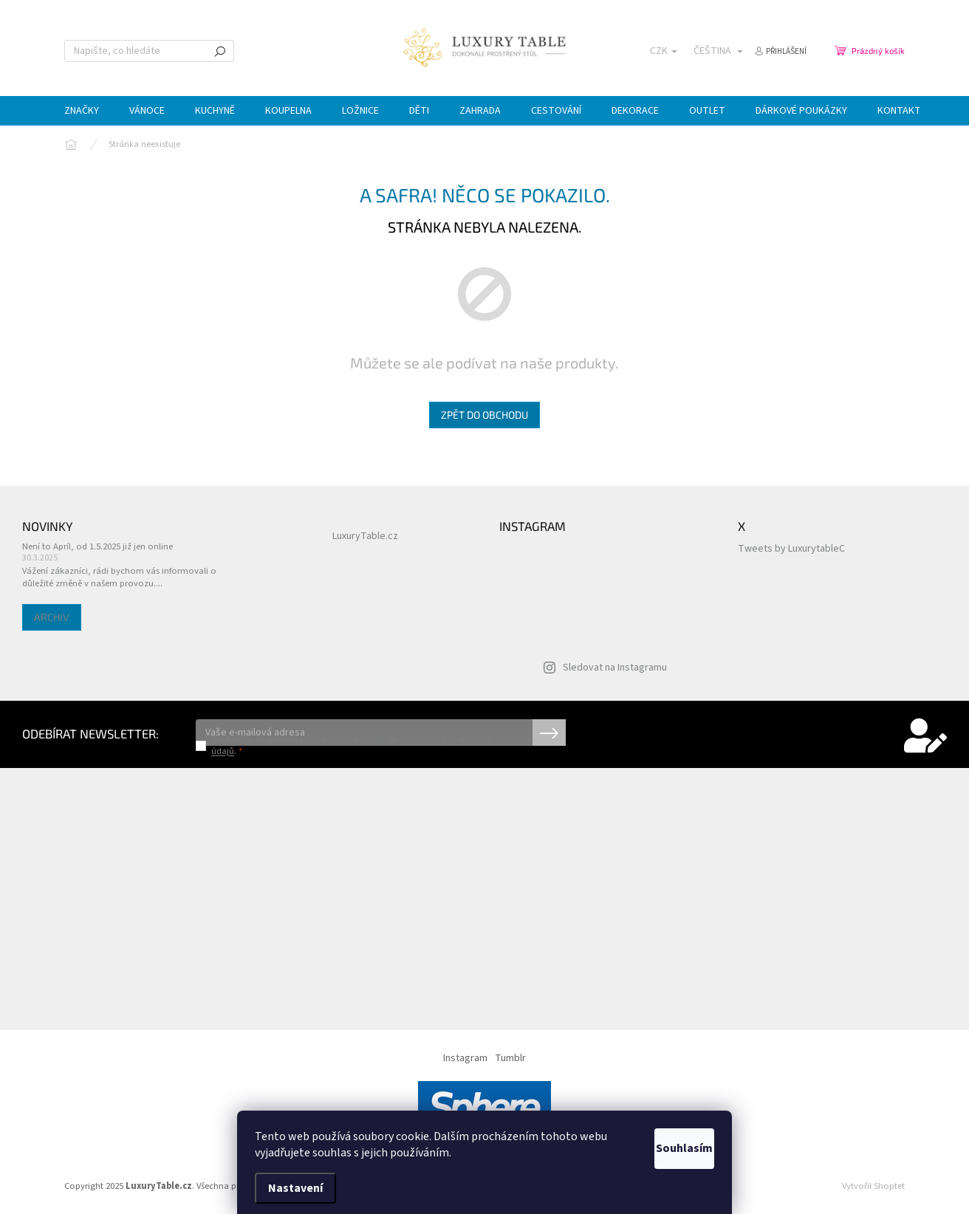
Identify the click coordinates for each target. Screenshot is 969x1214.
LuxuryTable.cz (365, 536)
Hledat (220, 51)
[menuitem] (81, 111)
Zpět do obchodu (484, 414)
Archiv (51, 617)
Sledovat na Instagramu (615, 667)
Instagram (465, 1058)
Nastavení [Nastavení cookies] (295, 1188)
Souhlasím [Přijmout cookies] (667, 1148)
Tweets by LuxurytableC (791, 548)
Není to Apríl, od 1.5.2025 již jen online (97, 546)
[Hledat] (149, 51)
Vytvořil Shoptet (873, 1186)
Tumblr (510, 1058)
